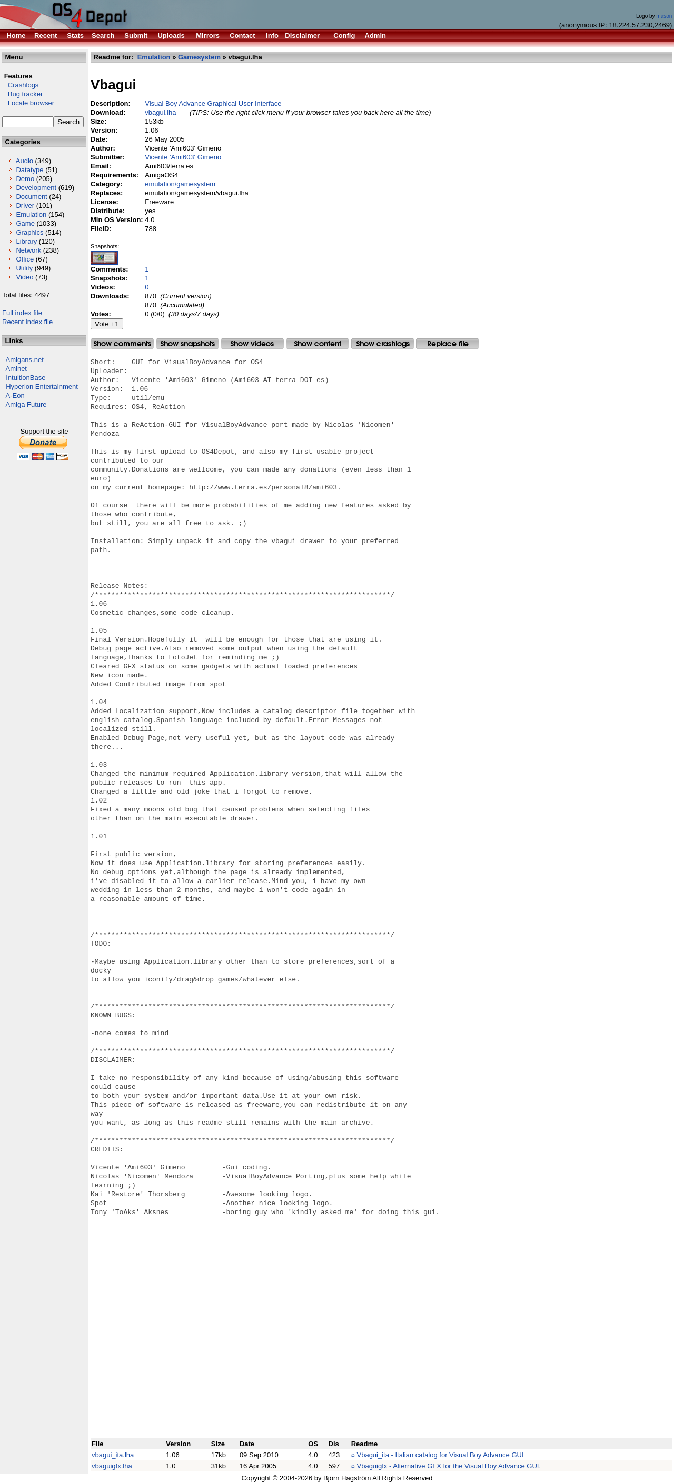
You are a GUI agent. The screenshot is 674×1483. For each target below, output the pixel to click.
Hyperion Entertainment (42, 386)
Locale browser (28, 103)
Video (24, 277)
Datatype (29, 170)
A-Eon (15, 395)
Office (25, 259)
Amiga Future (26, 404)
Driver (25, 205)
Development (36, 188)
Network (28, 250)
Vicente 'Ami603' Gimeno (183, 157)
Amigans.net (25, 360)
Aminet (16, 369)
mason (664, 16)
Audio (24, 161)
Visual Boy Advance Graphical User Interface (213, 103)
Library (26, 241)
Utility (24, 268)
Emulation (31, 214)
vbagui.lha (160, 112)
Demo (25, 179)
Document (31, 197)
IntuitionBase (25, 378)
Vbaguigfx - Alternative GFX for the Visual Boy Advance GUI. (449, 1466)
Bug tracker (22, 94)
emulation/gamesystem (180, 184)
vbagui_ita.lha (113, 1455)
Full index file (22, 313)
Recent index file (27, 322)
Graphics (29, 232)
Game (25, 223)
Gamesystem (199, 57)
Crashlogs (20, 85)
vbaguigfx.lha (112, 1466)
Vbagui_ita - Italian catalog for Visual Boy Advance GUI (440, 1455)
